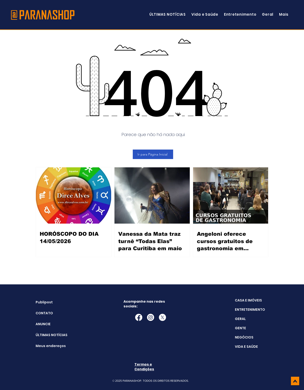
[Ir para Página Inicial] (153, 154)
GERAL (240, 318)
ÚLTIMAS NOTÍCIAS (48, 335)
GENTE (240, 328)
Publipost (44, 302)
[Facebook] (138, 317)
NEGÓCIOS (244, 337)
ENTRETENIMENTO (250, 309)
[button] (283, 14)
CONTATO (44, 313)
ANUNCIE (43, 324)
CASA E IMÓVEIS (248, 300)
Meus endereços (48, 345)
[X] (162, 317)
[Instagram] (150, 317)
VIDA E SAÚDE (246, 346)
